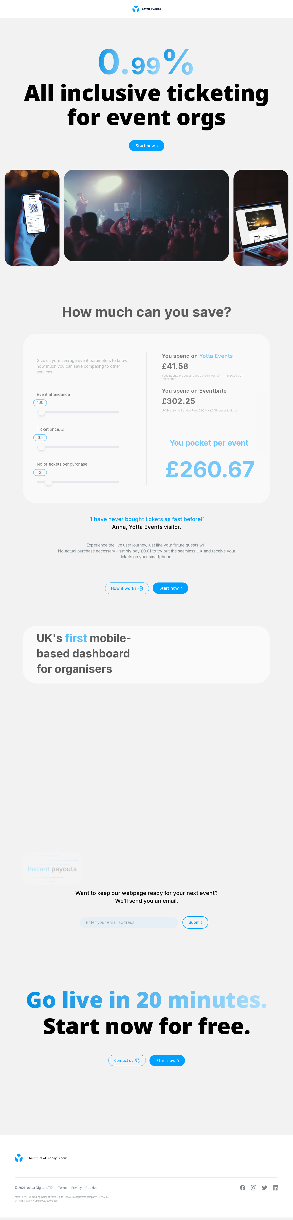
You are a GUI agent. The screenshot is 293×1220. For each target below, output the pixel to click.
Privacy (76, 1188)
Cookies (91, 1188)
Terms (63, 1188)
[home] (146, 9)
